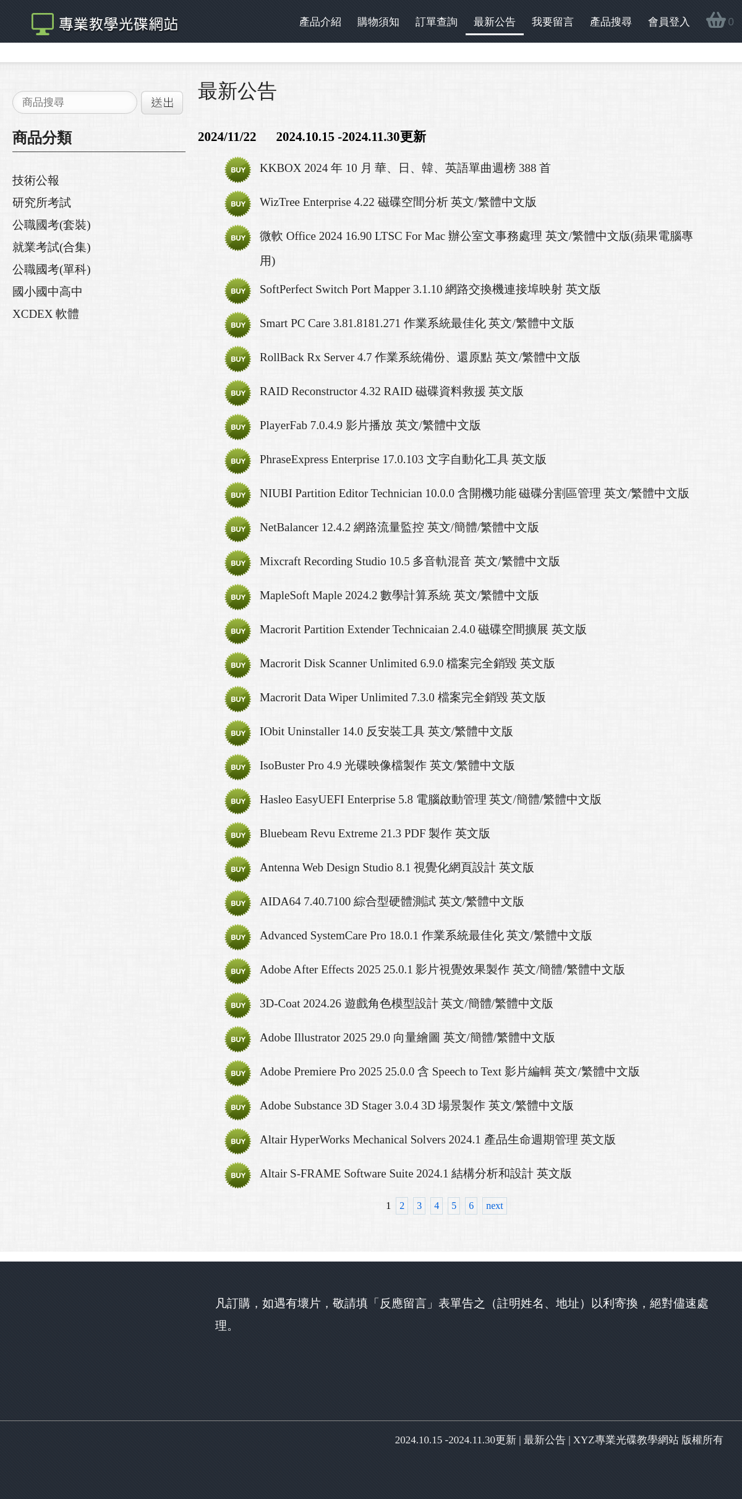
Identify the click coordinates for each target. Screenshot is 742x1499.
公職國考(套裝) (51, 224)
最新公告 (495, 22)
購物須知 (378, 22)
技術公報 (35, 180)
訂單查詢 (437, 22)
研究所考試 (41, 202)
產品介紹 (320, 22)
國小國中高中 (47, 291)
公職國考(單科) (51, 269)
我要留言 (553, 22)
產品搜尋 (611, 22)
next (494, 1205)
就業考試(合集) (51, 247)
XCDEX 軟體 (45, 313)
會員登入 (669, 22)
